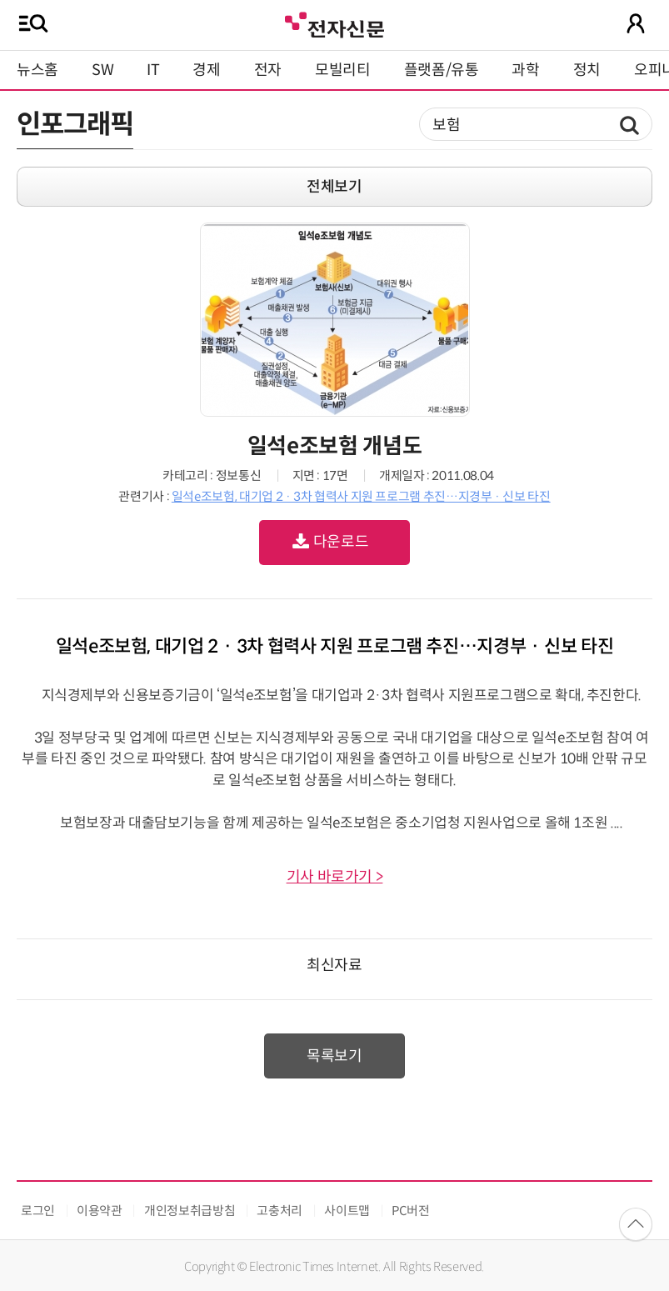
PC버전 (411, 1210)
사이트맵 (347, 1210)
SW (102, 70)
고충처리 (279, 1210)
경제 (206, 70)
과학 (525, 70)
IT (153, 70)
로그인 (38, 1210)
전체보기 (334, 187)
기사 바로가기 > (335, 877)
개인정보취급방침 (189, 1210)
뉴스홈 (37, 70)
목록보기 (334, 1056)
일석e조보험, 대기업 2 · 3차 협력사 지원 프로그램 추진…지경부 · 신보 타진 (361, 496)
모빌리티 (343, 70)
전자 (268, 70)
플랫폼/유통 (441, 70)
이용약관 (99, 1210)
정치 (587, 70)
